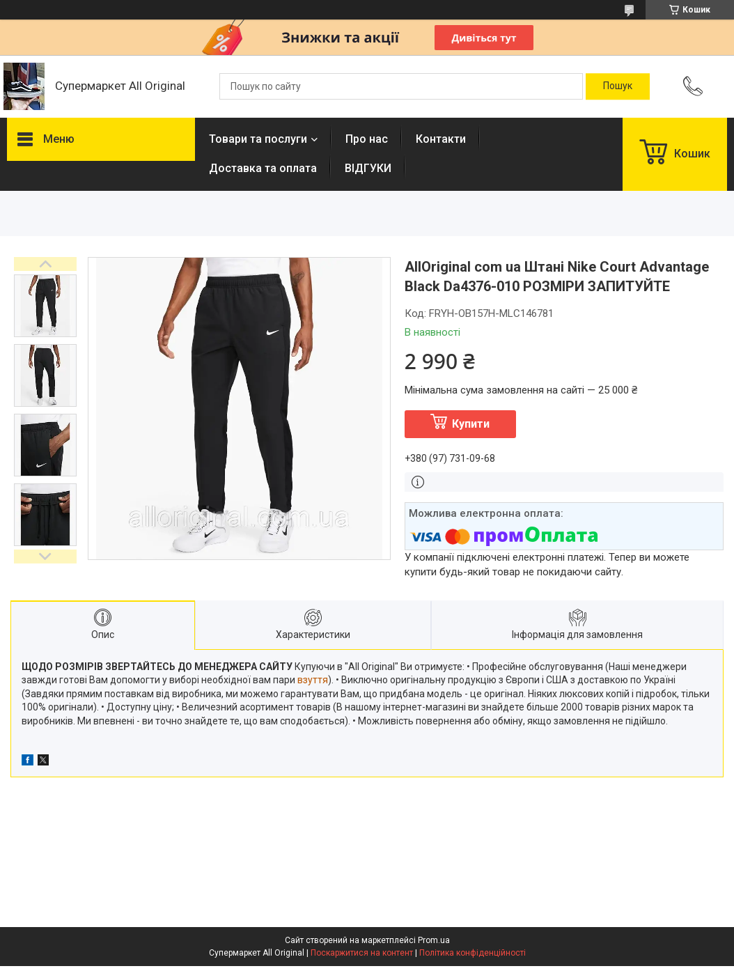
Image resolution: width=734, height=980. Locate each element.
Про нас (366, 139)
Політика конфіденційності (472, 953)
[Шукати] (618, 86)
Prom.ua (434, 940)
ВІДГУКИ (368, 168)
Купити (471, 423)
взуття (312, 679)
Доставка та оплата (263, 168)
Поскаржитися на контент (362, 953)
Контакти (441, 139)
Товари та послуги (258, 139)
